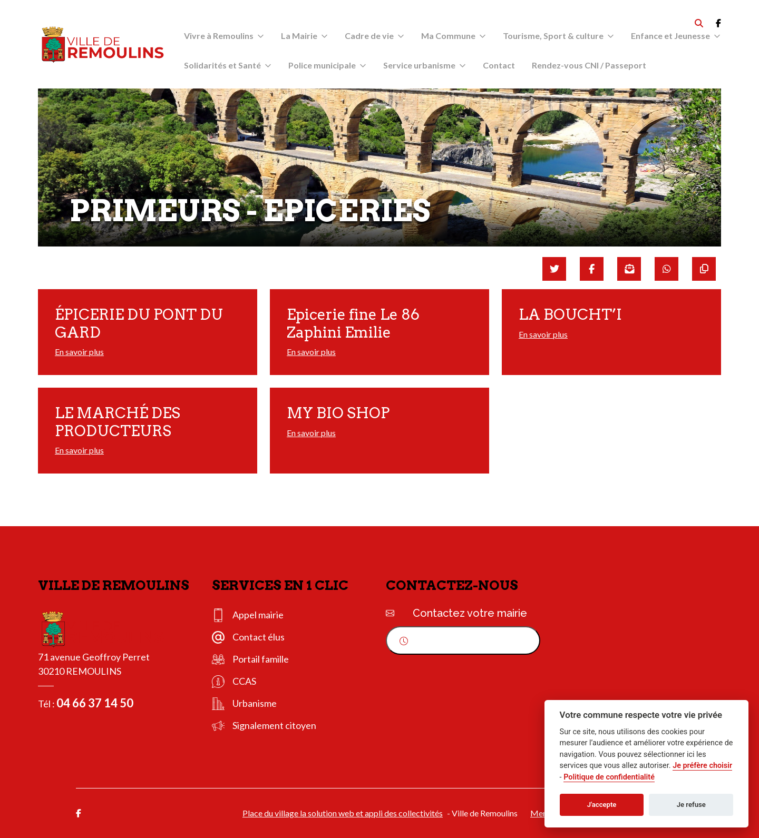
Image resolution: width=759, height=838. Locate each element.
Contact (499, 65)
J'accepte (602, 805)
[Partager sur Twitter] (554, 269)
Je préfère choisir (702, 765)
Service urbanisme (419, 65)
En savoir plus (79, 352)
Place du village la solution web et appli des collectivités (342, 813)
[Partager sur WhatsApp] (666, 269)
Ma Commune (448, 36)
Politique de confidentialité (609, 777)
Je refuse (691, 805)
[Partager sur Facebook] (592, 269)
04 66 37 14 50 (94, 703)
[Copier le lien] (704, 269)
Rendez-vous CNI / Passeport (589, 65)
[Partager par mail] (629, 269)
